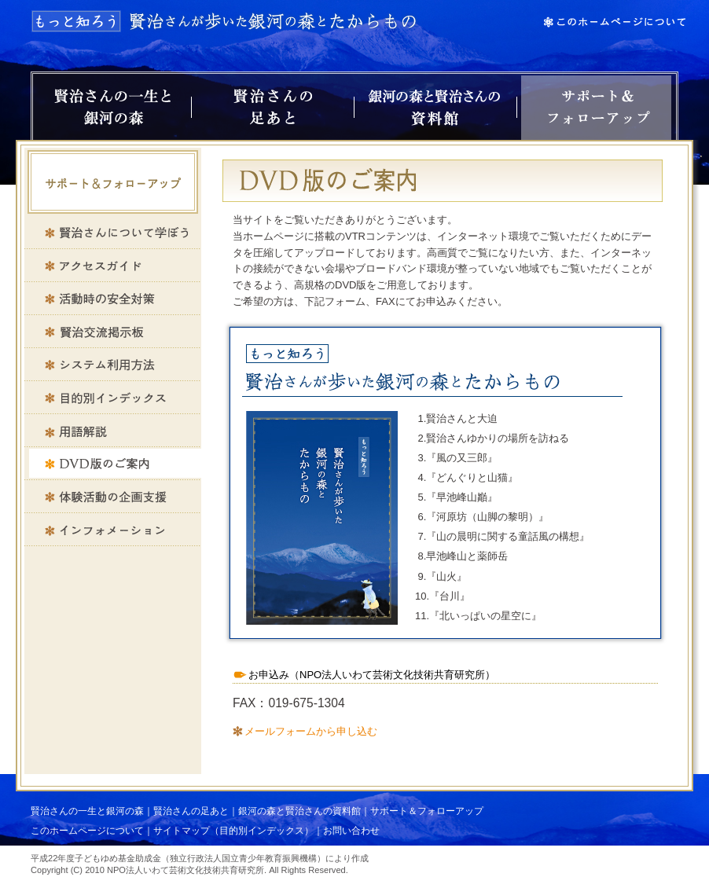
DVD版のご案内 (112, 463)
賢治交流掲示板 (112, 331)
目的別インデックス (112, 397)
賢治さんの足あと (273, 107)
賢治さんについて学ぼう (112, 232)
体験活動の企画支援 (112, 496)
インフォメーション (112, 529)
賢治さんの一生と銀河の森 (112, 107)
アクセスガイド (112, 265)
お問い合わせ (351, 830)
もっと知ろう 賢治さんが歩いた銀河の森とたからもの (224, 21)
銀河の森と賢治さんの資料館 (435, 107)
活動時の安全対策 (112, 298)
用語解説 (112, 430)
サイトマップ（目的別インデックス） (233, 830)
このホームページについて (87, 830)
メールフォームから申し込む (310, 731)
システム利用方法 (112, 364)
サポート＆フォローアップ (596, 107)
